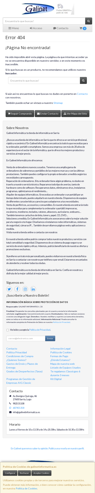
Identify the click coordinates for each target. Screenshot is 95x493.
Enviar (50, 338)
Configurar (10, 473)
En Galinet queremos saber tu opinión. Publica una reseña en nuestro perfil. (47, 448)
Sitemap (58, 102)
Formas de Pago (59, 356)
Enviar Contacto (47, 113)
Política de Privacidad (61, 322)
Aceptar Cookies (41, 473)
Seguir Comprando (20, 113)
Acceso (36, 28)
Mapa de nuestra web (62, 363)
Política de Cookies (26, 488)
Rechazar (24, 473)
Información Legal (60, 348)
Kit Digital (56, 378)
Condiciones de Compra (19, 356)
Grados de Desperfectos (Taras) (24, 371)
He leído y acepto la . (30, 329)
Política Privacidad (16, 352)
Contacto (60, 28)
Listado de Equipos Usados (65, 367)
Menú (14, 28)
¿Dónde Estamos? (60, 359)
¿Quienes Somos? (16, 359)
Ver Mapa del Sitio (75, 113)
